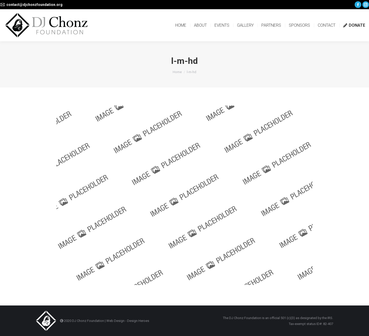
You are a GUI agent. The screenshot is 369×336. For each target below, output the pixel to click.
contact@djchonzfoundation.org (34, 5)
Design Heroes (138, 321)
